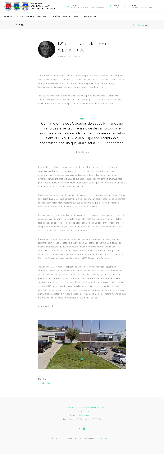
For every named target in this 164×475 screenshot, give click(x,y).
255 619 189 (118, 7)
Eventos (66, 16)
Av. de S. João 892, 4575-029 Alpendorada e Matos (87, 7)
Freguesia (8, 16)
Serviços (41, 16)
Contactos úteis (89, 16)
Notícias (56, 16)
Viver (19, 16)
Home (134, 25)
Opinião (76, 16)
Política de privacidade (103, 438)
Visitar (29, 16)
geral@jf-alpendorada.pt (85, 415)
